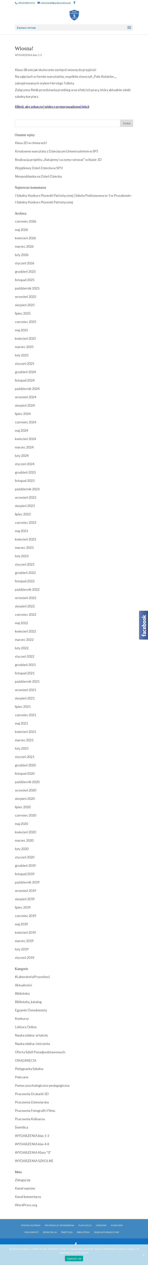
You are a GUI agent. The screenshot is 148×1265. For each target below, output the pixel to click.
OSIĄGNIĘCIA (25, 1060)
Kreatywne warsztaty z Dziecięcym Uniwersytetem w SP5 (56, 151)
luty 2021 (21, 748)
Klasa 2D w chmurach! (31, 143)
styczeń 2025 (24, 363)
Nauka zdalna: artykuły (31, 1035)
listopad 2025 (24, 280)
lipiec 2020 (22, 807)
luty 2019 (21, 949)
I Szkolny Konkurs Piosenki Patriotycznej (44, 202)
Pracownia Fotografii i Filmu (35, 1110)
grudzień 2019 (25, 865)
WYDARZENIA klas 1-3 (28, 55)
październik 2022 (27, 589)
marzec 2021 (24, 740)
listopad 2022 (24, 581)
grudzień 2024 (25, 372)
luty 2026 (21, 255)
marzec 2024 (24, 447)
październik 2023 (27, 489)
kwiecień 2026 (25, 238)
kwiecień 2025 (25, 338)
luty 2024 (21, 455)
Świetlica (21, 1127)
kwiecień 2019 (25, 932)
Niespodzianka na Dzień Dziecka (38, 176)
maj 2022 (21, 623)
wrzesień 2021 (25, 690)
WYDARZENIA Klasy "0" (33, 1152)
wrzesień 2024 (25, 397)
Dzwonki (101, 1225)
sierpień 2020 (25, 798)
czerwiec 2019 (25, 916)
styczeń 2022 (24, 656)
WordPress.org (26, 1205)
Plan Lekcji (85, 1225)
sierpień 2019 (25, 899)
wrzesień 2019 (25, 891)
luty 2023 (21, 556)
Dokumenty (32, 1232)
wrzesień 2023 (25, 497)
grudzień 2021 (25, 665)
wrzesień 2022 (25, 598)
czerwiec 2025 (25, 322)
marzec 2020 (24, 840)
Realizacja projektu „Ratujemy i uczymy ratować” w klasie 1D (58, 159)
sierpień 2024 (25, 405)
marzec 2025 (24, 347)
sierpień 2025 (25, 305)
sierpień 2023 (25, 506)
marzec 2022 (24, 640)
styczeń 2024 (24, 464)
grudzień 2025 (25, 271)
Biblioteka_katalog (28, 1002)
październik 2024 (27, 389)
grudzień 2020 (25, 765)
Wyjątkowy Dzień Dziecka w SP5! (39, 168)
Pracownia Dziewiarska (32, 1102)
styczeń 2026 (24, 263)
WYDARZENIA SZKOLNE (34, 1161)
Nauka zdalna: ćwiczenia (32, 1044)
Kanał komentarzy (28, 1197)
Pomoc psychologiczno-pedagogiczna (42, 1085)
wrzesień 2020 (25, 790)
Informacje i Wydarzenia (59, 1225)
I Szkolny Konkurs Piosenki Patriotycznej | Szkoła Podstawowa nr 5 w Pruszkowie (73, 195)
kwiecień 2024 (25, 439)
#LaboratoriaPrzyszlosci (32, 977)
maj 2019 (21, 924)
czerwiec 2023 (25, 522)
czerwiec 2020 (25, 815)
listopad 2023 (24, 481)
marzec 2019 (24, 941)
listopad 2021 (24, 673)
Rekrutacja (50, 1232)
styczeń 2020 (24, 857)
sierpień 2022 (25, 606)
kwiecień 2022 (25, 631)
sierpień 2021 (25, 698)
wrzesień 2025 (25, 296)
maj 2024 (21, 430)
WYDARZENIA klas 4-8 (32, 1144)
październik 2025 (27, 288)
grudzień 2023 (25, 472)
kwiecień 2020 (25, 832)
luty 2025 (21, 355)
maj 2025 (21, 330)
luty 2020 (21, 849)
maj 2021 (21, 723)
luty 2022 (21, 648)
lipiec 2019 (22, 907)
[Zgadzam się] (143, 1255)
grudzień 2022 (25, 573)
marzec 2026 (24, 246)
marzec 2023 (24, 547)
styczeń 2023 (24, 564)
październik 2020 (27, 782)
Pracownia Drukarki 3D (32, 1094)
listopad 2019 (24, 874)
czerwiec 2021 (25, 715)
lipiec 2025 (22, 313)
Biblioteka (22, 993)
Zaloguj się (22, 1180)
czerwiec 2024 (25, 422)
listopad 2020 (24, 773)
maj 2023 (21, 531)
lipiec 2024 (22, 414)
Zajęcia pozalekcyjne (106, 1232)
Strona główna (30, 1225)
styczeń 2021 (24, 757)
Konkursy (22, 1018)
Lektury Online (26, 1027)
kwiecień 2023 (25, 539)
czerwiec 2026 (25, 221)
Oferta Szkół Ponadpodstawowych (40, 1052)
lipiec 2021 (22, 706)
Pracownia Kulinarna (30, 1119)
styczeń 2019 (24, 957)
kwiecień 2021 (25, 732)
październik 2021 (27, 681)
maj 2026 (21, 230)
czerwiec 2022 (25, 614)
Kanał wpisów (25, 1188)
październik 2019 (27, 882)
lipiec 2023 (22, 514)
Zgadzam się (74, 1258)
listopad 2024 (24, 380)
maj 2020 (21, 824)
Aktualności (23, 985)
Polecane (21, 1077)
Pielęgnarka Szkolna (29, 1069)
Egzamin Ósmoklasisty (31, 1010)
